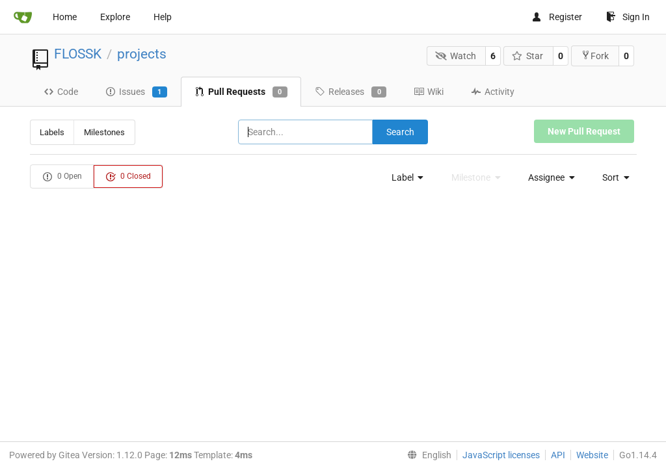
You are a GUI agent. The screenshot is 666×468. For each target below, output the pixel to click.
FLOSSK (77, 54)
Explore (115, 17)
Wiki (429, 91)
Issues (136, 92)
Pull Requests (240, 92)
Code (61, 91)
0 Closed (128, 177)
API (558, 455)
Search (400, 132)
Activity (492, 91)
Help (162, 17)
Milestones (104, 132)
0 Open (62, 177)
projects (141, 54)
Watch (455, 56)
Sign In (628, 17)
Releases (350, 92)
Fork (595, 55)
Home (65, 17)
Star (528, 56)
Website (592, 455)
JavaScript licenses (501, 455)
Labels (52, 132)
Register (556, 17)
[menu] (404, 177)
